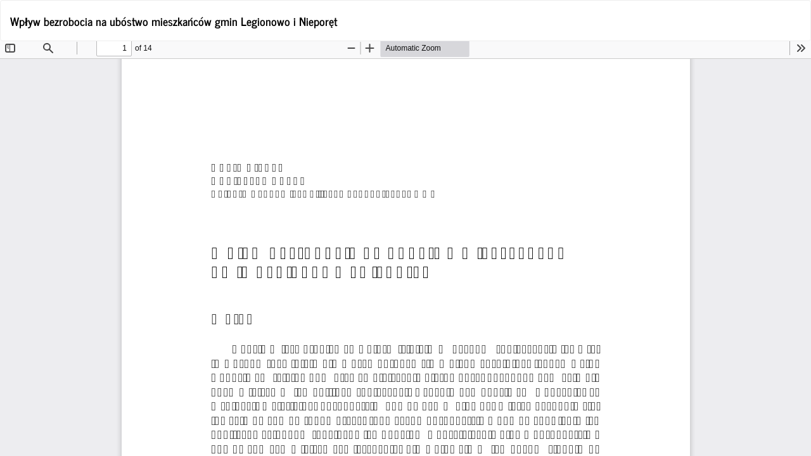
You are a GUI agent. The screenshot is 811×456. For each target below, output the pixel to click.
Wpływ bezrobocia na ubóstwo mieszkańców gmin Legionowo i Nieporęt (173, 20)
